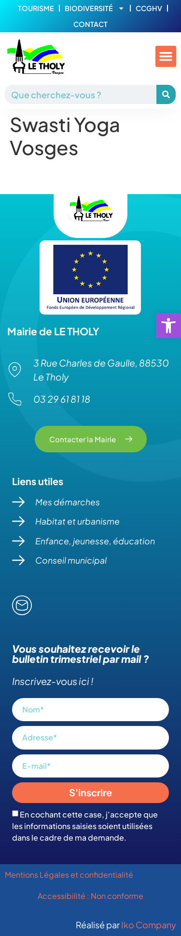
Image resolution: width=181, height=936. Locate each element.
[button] (166, 56)
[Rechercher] (166, 94)
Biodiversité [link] (95, 8)
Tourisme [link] (36, 8)
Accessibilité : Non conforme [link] (90, 896)
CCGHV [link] (149, 8)
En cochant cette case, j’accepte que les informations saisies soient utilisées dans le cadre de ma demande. (85, 826)
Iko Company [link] (148, 924)
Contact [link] (90, 24)
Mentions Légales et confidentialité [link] (70, 875)
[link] (168, 325)
